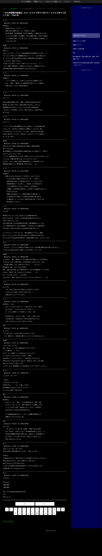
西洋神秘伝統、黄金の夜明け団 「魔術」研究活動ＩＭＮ (86, 58)
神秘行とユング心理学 (79, 41)
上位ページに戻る (8, 521)
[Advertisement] (86, 20)
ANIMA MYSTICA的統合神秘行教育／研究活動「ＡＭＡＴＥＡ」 (86, 64)
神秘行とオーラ (77, 45)
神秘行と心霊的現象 (78, 48)
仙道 (74, 52)
